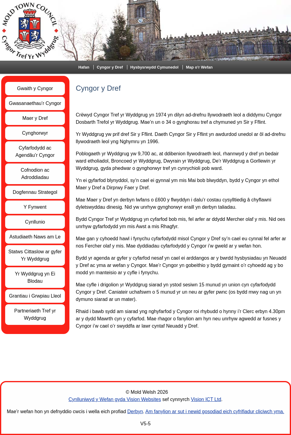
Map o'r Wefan (199, 67)
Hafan (84, 67)
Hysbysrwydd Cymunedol (154, 67)
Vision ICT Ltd (206, 399)
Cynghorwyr (35, 133)
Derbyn (135, 411)
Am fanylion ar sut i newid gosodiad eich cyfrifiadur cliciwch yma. (215, 411)
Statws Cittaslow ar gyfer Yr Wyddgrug (35, 255)
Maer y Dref (35, 118)
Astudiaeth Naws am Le (35, 236)
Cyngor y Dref (110, 67)
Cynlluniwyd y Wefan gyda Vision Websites (115, 399)
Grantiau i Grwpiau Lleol (35, 295)
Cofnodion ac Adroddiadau (35, 173)
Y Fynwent (35, 207)
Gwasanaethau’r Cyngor (35, 103)
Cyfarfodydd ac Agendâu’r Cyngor (35, 151)
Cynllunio (35, 221)
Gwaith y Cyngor (35, 88)
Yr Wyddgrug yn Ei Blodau (35, 277)
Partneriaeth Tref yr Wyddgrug (35, 314)
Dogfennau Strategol (35, 192)
